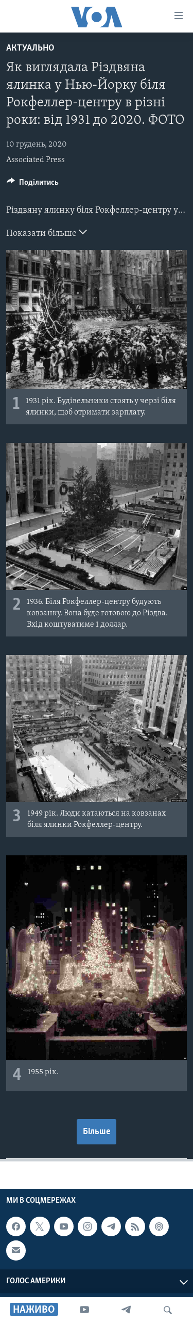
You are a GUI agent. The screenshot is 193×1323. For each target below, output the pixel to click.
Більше (96, 1132)
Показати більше (46, 232)
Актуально (30, 48)
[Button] (33, 185)
